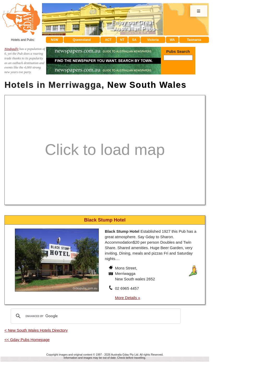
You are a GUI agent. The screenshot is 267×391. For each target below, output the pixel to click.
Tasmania (194, 40)
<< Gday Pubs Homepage (27, 339)
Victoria (153, 40)
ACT (108, 40)
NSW (54, 40)
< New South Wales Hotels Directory (36, 330)
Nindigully (11, 49)
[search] (95, 316)
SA (134, 40)
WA (172, 40)
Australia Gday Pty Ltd (124, 354)
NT (122, 40)
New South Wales (146, 85)
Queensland (82, 40)
